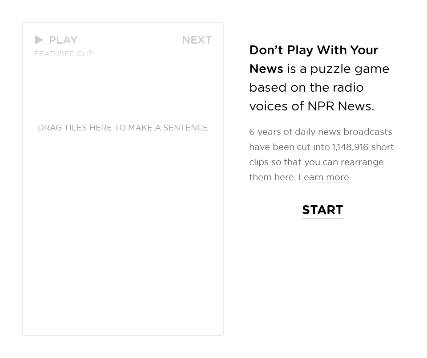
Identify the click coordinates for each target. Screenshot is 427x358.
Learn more (323, 177)
